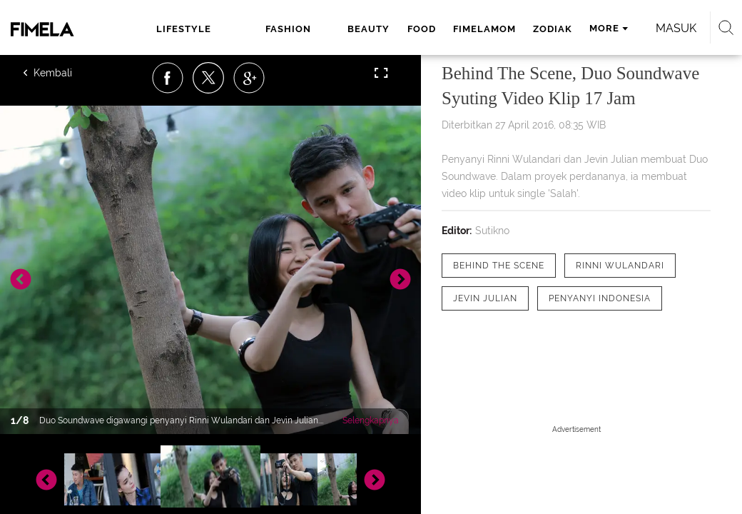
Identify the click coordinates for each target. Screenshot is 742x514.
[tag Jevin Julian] (485, 298)
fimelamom (484, 29)
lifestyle (183, 29)
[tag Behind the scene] (498, 265)
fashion (288, 29)
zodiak (552, 29)
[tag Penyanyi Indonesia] (599, 298)
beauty (368, 29)
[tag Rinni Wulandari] (620, 265)
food (421, 29)
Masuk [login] (676, 28)
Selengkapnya (370, 420)
